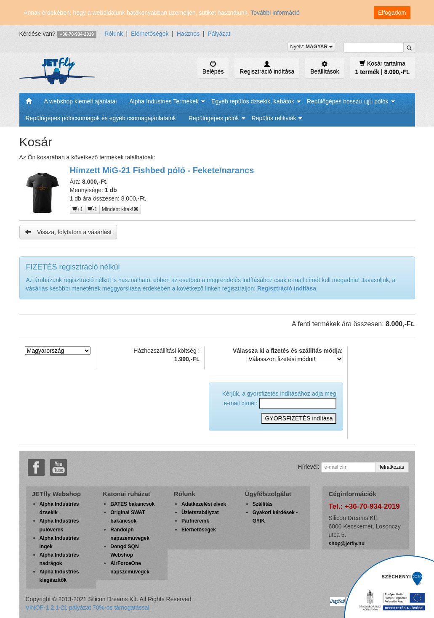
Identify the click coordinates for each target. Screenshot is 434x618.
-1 (92, 209)
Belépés (213, 68)
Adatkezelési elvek (203, 504)
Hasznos (188, 33)
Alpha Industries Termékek (164, 101)
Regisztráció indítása (267, 68)
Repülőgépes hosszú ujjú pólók (348, 101)
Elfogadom (392, 12)
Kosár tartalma (382, 67)
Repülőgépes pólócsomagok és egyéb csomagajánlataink (101, 118)
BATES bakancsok (132, 504)
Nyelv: (311, 47)
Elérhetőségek (150, 33)
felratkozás (392, 467)
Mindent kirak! (120, 209)
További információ (275, 12)
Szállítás (263, 504)
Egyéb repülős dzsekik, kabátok (252, 101)
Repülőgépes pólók (214, 118)
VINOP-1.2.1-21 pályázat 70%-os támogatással (87, 607)
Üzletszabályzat (200, 512)
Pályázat (219, 33)
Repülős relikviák (274, 118)
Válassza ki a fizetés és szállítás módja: (288, 355)
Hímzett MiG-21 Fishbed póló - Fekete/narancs (162, 170)
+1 (77, 209)
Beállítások (324, 68)
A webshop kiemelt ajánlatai (80, 101)
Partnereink (195, 521)
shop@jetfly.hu (347, 544)
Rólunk (113, 33)
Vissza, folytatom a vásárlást (68, 231)
